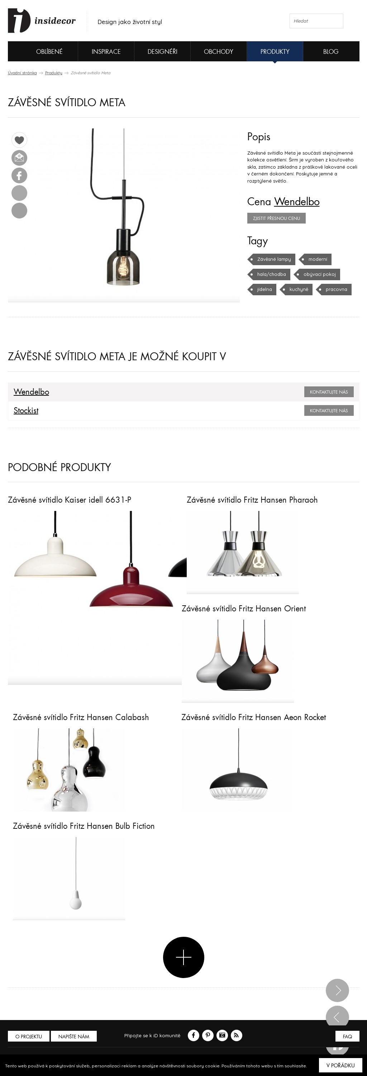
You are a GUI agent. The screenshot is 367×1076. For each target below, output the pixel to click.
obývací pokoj (320, 274)
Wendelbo (297, 202)
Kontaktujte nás (329, 392)
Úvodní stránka (22, 72)
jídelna (264, 289)
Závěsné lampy (274, 259)
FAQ (347, 1037)
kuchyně (299, 289)
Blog (331, 52)
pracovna (336, 289)
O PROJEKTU (28, 1037)
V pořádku (341, 1065)
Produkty (275, 52)
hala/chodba (271, 274)
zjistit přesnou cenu (276, 218)
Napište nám (73, 1037)
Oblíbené (37, 51)
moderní (318, 259)
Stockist (26, 411)
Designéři (162, 52)
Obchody (218, 52)
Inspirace (106, 52)
